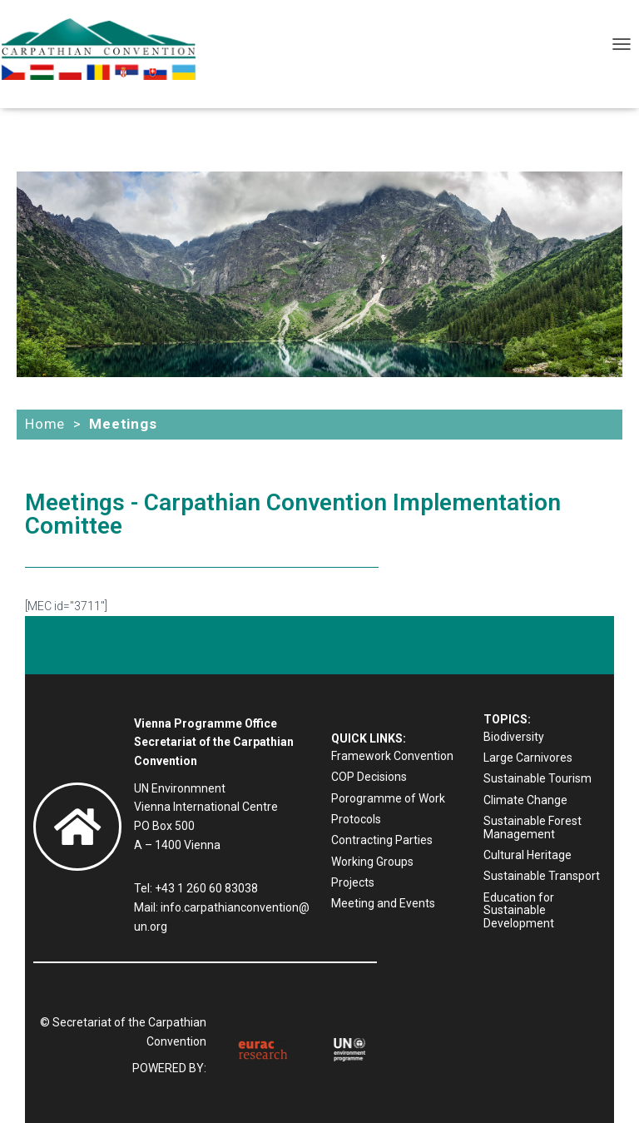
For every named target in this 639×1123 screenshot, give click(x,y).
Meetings (122, 423)
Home (45, 423)
